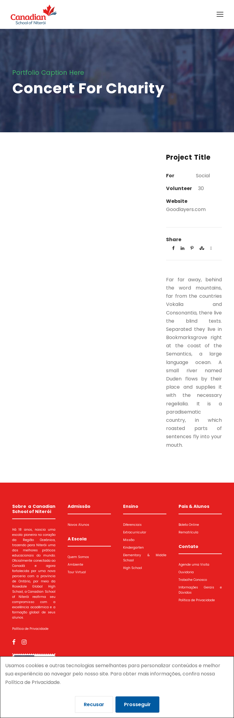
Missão (128, 539)
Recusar (94, 704)
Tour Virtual (77, 572)
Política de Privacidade (30, 628)
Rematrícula (188, 532)
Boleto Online (189, 524)
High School (132, 567)
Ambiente (75, 564)
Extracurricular (134, 532)
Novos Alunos (78, 524)
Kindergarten (133, 547)
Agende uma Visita (194, 564)
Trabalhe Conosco (193, 579)
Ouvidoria (186, 572)
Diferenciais (132, 524)
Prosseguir (137, 704)
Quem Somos (78, 556)
